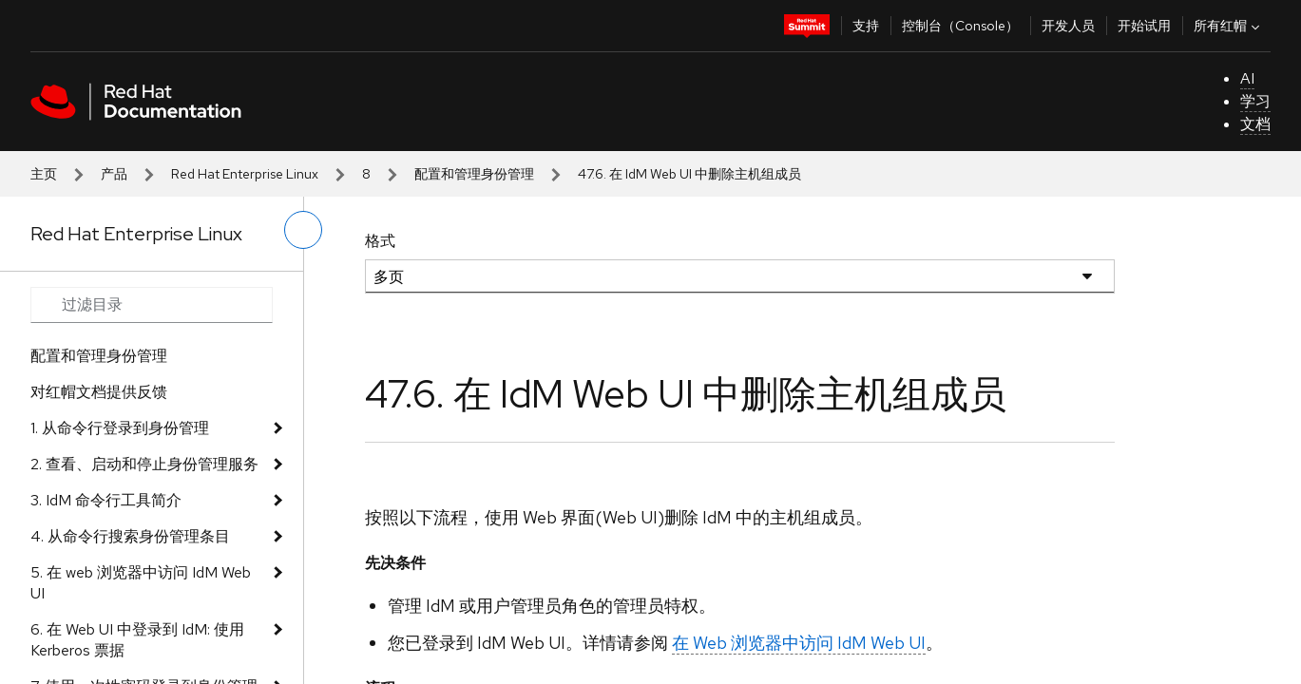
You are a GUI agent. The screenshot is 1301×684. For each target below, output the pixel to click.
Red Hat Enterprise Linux (244, 173)
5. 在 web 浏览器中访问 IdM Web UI (140, 582)
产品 (114, 173)
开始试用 (1144, 25)
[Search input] (151, 305)
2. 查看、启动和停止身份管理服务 (144, 464)
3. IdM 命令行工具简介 (106, 500)
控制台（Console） (960, 25)
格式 (380, 241)
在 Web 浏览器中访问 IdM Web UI (799, 643)
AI (1247, 78)
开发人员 (1068, 25)
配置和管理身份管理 (474, 173)
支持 (865, 25)
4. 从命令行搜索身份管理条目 (130, 536)
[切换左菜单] (303, 230)
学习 (1255, 101)
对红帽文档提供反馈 (98, 392)
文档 (1255, 124)
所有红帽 (1229, 25)
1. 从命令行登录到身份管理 (119, 428)
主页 (43, 173)
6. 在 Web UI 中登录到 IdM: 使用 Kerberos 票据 (137, 639)
